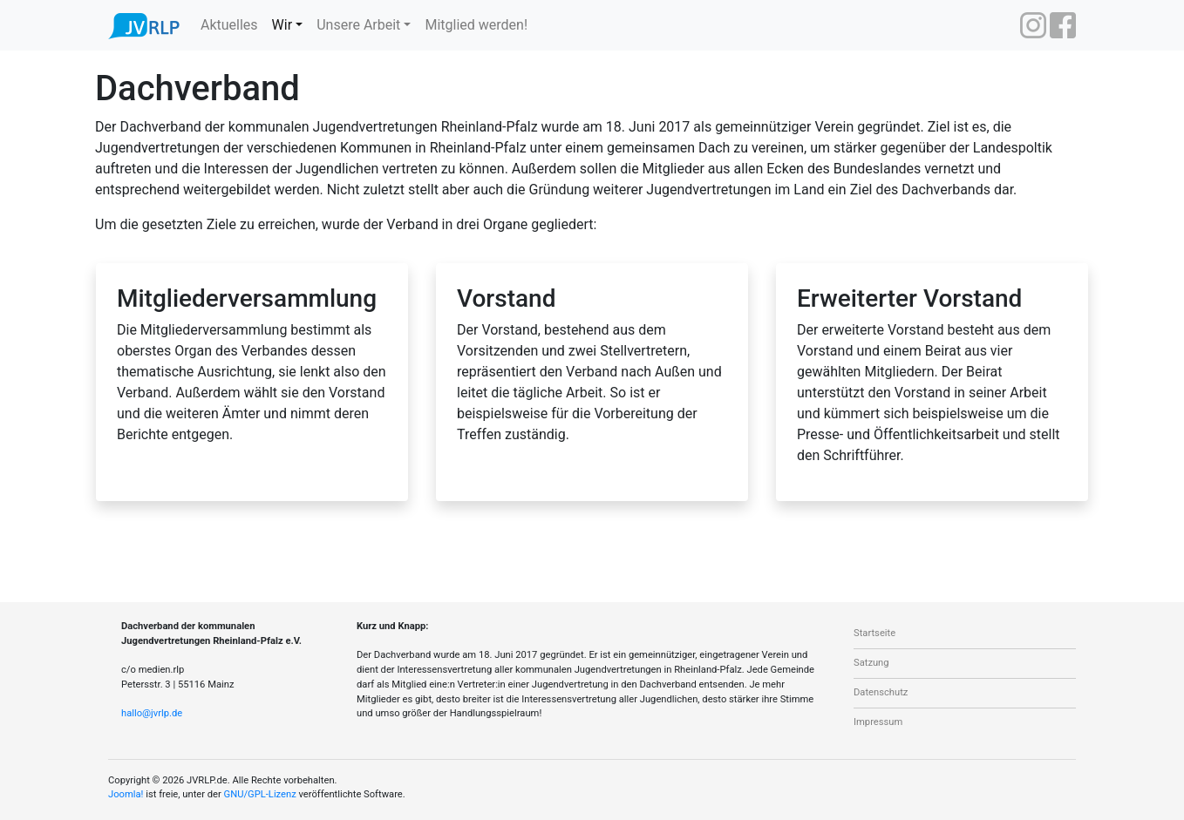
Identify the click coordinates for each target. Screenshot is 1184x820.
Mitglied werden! (476, 25)
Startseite (874, 633)
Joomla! (125, 794)
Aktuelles (229, 25)
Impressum (878, 722)
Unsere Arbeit (358, 25)
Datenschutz (881, 692)
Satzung (871, 662)
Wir (282, 25)
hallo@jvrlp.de (151, 713)
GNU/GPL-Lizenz (260, 794)
